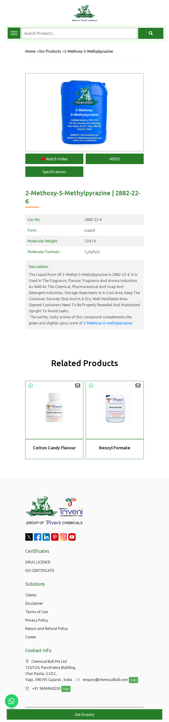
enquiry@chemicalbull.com (101, 680)
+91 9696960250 (41, 689)
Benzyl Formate (114, 447)
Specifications (54, 172)
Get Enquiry (84, 714)
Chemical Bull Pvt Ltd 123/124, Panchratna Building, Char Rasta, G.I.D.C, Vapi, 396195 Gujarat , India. (50, 670)
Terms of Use (36, 612)
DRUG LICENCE (37, 562)
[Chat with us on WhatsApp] (12, 701)
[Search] (150, 33)
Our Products (50, 51)
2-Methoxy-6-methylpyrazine (108, 323)
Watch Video (54, 159)
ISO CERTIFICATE (39, 570)
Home (30, 51)
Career (30, 637)
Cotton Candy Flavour (54, 447)
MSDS (115, 159)
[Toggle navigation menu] (14, 33)
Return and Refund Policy (46, 628)
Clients (31, 595)
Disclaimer (34, 603)
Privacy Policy (36, 620)
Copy (131, 680)
